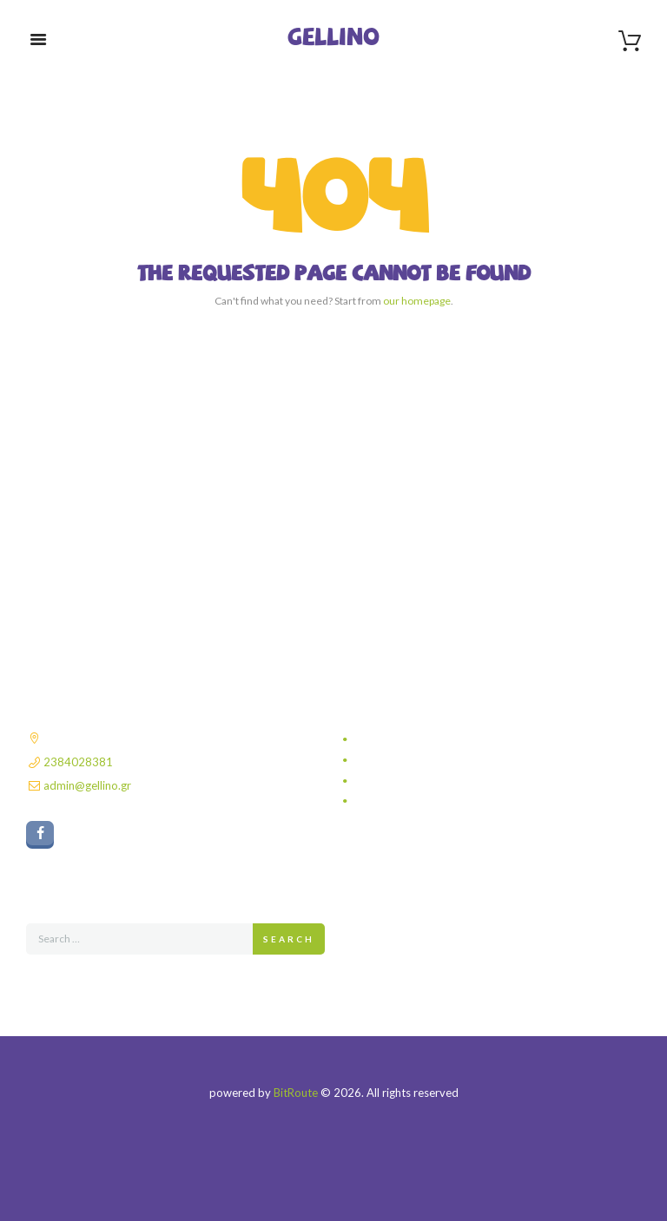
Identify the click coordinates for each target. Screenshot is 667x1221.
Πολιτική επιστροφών (408, 801)
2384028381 (78, 762)
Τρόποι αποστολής (403, 760)
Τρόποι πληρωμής (402, 781)
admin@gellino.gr (87, 785)
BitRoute (296, 1093)
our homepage (417, 300)
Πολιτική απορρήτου (406, 739)
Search (288, 939)
